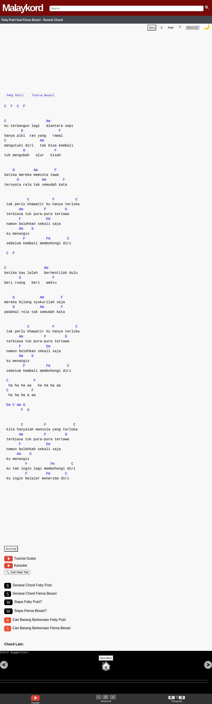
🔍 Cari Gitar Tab (17, 575)
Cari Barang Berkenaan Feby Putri (39, 625)
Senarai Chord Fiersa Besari (35, 598)
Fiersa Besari (43, 97)
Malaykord (22, 7)
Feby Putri (16, 97)
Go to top (11, 551)
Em (48, 221)
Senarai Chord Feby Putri (32, 589)
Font (170, 28)
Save (152, 28)
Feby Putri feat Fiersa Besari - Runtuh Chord (32, 20)
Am (48, 123)
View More (106, 666)
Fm (48, 240)
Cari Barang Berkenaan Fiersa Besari (42, 634)
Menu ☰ (192, 28)
